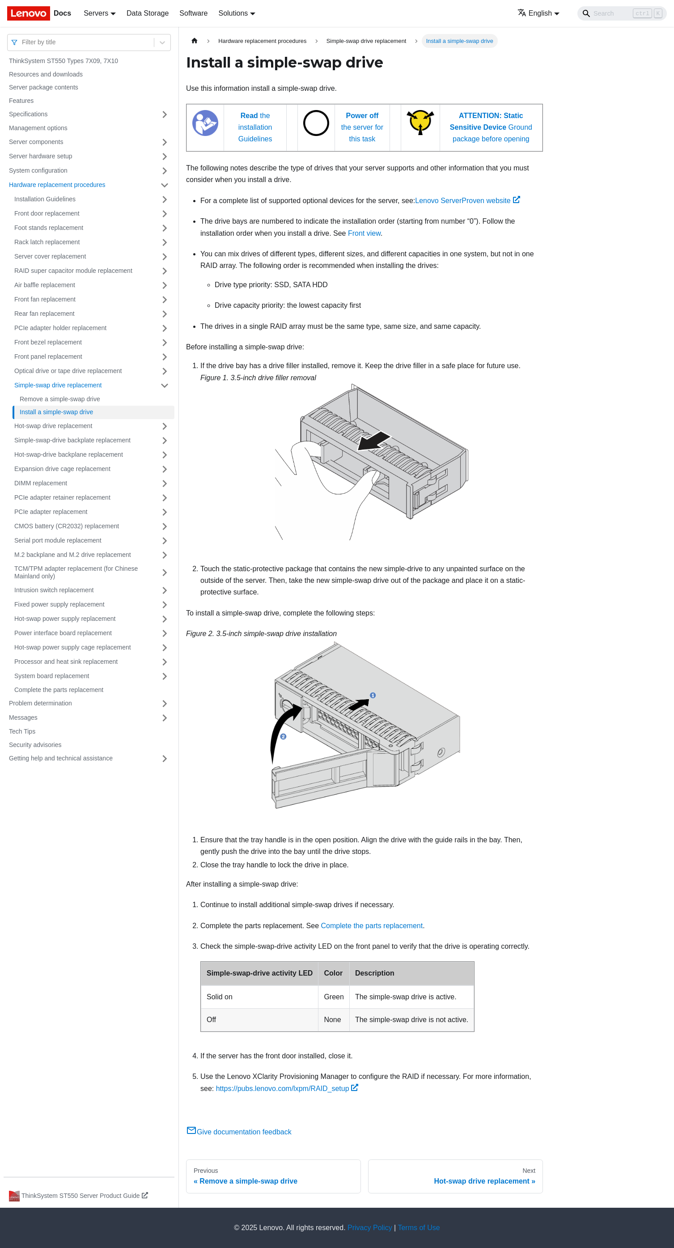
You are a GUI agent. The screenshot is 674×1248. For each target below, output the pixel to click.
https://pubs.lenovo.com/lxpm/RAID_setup (287, 1088)
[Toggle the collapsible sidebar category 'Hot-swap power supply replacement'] (164, 619)
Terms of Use (419, 1227)
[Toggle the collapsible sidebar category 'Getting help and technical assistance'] (164, 758)
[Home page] (194, 41)
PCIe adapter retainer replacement (62, 497)
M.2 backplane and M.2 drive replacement (72, 554)
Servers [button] (96, 13)
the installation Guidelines (255, 127)
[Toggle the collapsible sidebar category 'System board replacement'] (164, 676)
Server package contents (43, 87)
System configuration (38, 170)
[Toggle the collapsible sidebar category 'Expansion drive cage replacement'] (164, 469)
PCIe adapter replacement (50, 511)
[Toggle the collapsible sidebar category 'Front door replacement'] (164, 214)
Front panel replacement (48, 356)
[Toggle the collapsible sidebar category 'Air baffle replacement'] (164, 285)
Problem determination (40, 703)
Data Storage (148, 13)
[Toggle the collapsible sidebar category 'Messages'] (164, 718)
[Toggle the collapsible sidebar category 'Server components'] (164, 142)
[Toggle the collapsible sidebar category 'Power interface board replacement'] (164, 633)
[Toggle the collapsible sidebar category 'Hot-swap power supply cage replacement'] (164, 648)
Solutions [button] (233, 13)
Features (21, 100)
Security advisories (35, 744)
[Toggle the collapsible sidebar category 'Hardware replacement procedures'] (164, 185)
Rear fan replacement (44, 313)
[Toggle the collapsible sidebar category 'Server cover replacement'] (164, 257)
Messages (23, 717)
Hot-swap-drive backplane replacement (68, 454)
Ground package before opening (491, 127)
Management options (38, 128)
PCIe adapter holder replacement (60, 327)
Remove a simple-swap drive (60, 399)
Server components (36, 141)
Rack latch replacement (47, 242)
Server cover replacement (50, 256)
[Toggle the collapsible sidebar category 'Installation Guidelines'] (164, 199)
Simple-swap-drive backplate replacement (72, 440)
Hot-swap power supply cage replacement (72, 647)
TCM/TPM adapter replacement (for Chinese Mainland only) (76, 572)
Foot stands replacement (48, 227)
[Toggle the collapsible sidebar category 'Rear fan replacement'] (164, 314)
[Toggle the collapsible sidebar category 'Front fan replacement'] (164, 300)
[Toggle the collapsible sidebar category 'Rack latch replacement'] (164, 242)
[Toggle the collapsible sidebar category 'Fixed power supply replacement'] (164, 605)
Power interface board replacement (63, 633)
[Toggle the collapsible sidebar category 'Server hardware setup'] (164, 156)
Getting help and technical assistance (61, 758)
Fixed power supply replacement (59, 604)
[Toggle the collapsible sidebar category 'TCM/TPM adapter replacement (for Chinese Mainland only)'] (164, 572)
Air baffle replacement (44, 285)
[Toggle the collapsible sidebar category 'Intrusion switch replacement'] (164, 590)
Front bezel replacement (48, 342)
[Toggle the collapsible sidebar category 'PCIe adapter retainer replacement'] (164, 498)
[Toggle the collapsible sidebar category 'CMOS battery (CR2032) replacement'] (164, 526)
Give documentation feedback (239, 1132)
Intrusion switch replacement (53, 590)
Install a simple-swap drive (56, 412)
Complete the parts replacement (58, 689)
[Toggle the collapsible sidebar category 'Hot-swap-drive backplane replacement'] (164, 455)
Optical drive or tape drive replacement (68, 370)
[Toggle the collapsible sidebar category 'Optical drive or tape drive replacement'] (164, 371)
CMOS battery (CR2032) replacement (66, 526)
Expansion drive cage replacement (62, 468)
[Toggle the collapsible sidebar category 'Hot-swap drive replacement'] (164, 426)
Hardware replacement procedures (57, 184)
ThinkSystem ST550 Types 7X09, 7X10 (63, 60)
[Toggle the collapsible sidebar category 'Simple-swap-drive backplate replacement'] (164, 440)
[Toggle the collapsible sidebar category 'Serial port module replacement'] (164, 541)
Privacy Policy (370, 1227)
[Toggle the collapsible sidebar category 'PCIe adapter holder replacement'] (164, 328)
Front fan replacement (45, 299)
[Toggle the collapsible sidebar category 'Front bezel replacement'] (164, 342)
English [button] (534, 13)
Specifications (28, 114)
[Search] (622, 13)
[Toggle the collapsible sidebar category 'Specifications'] (164, 114)
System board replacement (51, 675)
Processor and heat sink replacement (66, 661)
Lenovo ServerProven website (467, 200)
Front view (364, 233)
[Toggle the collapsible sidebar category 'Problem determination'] (164, 703)
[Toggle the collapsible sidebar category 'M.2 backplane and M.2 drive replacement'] (164, 555)
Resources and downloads (46, 74)
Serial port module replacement (58, 540)
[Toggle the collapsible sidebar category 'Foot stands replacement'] (164, 228)
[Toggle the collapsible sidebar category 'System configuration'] (164, 171)
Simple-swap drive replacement (58, 385)
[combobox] (23, 42)
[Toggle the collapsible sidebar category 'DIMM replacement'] (164, 483)
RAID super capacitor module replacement (73, 270)
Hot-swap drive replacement (53, 425)
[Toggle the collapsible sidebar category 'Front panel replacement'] (164, 357)
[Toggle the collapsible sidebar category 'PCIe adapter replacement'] (164, 512)
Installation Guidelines (45, 199)
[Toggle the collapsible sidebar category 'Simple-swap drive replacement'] (164, 385)
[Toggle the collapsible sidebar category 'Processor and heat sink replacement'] (164, 662)
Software (193, 13)
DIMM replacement (40, 483)
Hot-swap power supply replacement (64, 618)
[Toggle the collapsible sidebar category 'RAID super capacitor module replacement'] (164, 271)
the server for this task (362, 127)
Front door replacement (47, 213)
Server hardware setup (40, 156)
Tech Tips (22, 731)
